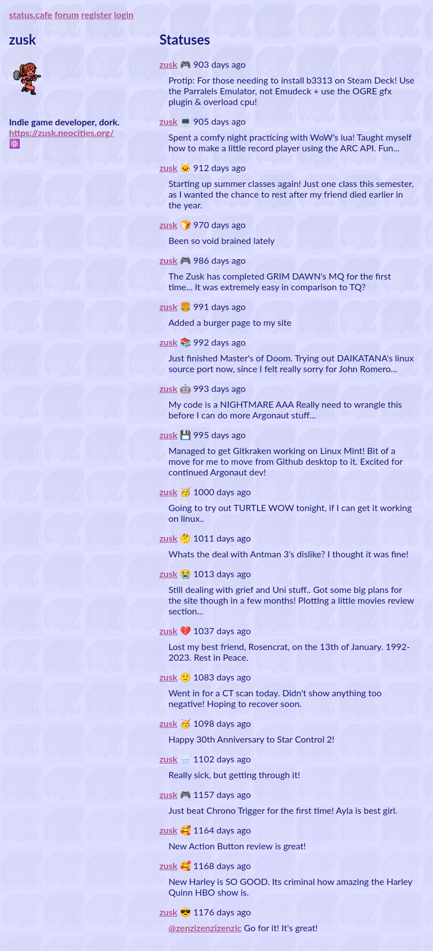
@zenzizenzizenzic (205, 927)
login (124, 14)
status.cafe (30, 14)
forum (67, 14)
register (96, 14)
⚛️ (14, 143)
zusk (169, 64)
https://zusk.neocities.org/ (61, 132)
